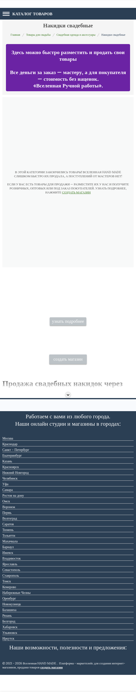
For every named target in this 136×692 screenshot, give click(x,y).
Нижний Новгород (15, 490)
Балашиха (9, 627)
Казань (7, 478)
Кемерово (9, 604)
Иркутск (8, 655)
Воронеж (8, 524)
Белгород (8, 638)
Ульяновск (9, 650)
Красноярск (10, 484)
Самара (7, 507)
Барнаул (8, 564)
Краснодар (9, 461)
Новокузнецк (11, 621)
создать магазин (68, 376)
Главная (15, 34)
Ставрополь (10, 593)
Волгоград (9, 535)
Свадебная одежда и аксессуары (76, 34)
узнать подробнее (68, 331)
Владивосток (11, 575)
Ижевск (7, 570)
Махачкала (10, 558)
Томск (6, 598)
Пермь (6, 530)
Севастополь (11, 587)
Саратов (8, 541)
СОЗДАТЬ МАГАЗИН (76, 192)
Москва (7, 455)
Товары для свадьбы (38, 34)
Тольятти (8, 553)
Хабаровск (9, 644)
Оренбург (9, 615)
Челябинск (10, 495)
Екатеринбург (12, 472)
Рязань (7, 633)
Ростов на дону (13, 512)
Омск (6, 518)
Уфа (5, 501)
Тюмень (8, 547)
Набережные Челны (16, 610)
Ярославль (9, 581)
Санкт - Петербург (15, 467)
